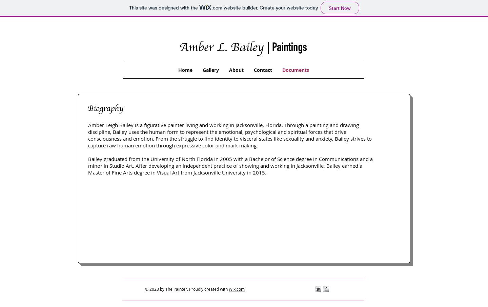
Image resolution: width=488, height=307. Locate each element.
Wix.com (237, 289)
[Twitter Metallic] (318, 289)
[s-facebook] (326, 289)
